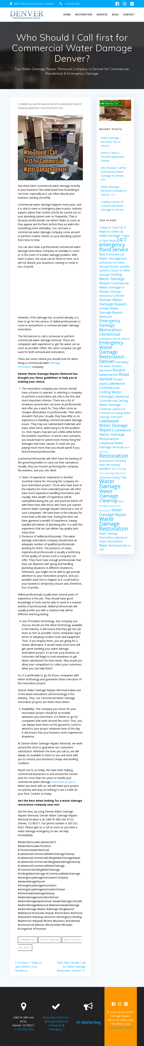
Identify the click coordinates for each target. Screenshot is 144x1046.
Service (64, 1017)
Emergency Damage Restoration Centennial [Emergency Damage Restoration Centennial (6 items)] (110, 327)
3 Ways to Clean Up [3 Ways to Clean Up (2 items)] (111, 227)
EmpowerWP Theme (120, 1027)
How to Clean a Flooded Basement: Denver (112, 156)
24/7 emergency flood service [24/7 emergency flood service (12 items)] (113, 244)
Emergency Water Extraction (45, 108)
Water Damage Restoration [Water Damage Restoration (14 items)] (113, 523)
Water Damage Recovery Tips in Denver (111, 141)
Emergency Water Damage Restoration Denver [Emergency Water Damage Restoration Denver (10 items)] (111, 351)
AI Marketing (88, 1022)
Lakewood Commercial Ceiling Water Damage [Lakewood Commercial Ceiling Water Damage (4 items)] (112, 390)
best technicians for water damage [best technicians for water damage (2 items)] (113, 262)
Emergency (56, 1029)
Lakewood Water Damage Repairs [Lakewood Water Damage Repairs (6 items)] (113, 425)
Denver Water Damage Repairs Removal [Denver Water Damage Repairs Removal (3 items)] (111, 312)
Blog (115, 14)
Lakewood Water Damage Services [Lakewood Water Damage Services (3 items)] (111, 445)
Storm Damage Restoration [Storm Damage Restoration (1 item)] (112, 473)
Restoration (83, 14)
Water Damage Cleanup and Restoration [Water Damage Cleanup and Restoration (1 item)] (111, 506)
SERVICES (102, 14)
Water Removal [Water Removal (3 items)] (110, 545)
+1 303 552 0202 (72, 3)
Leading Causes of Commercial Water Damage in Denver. (112, 205)
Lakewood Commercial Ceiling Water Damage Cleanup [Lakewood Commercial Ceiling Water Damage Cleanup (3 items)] (114, 402)
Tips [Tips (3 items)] (123, 477)
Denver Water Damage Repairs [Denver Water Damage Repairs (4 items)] (113, 301)
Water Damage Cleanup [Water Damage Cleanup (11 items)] (108, 496)
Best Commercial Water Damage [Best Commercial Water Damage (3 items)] (111, 256)
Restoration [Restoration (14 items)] (113, 455)
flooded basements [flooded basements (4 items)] (112, 372)
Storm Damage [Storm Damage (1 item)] (119, 469)
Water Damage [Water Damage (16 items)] (110, 484)
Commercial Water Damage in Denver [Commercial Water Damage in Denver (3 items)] (114, 287)
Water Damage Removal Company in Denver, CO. (114, 190)
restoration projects (63, 782)
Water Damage (49, 939)
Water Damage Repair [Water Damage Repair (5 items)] (112, 512)
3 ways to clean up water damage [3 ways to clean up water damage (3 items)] (112, 231)
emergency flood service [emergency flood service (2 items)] (114, 338)
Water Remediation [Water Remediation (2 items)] (111, 541)
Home (67, 14)
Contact (129, 14)
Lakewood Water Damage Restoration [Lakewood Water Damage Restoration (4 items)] (115, 434)
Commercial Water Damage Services (39, 104)
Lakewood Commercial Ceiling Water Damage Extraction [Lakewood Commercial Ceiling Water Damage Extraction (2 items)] (115, 413)
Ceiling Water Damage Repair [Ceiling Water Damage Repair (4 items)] (112, 278)
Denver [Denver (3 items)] (119, 295)
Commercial (27, 939)
